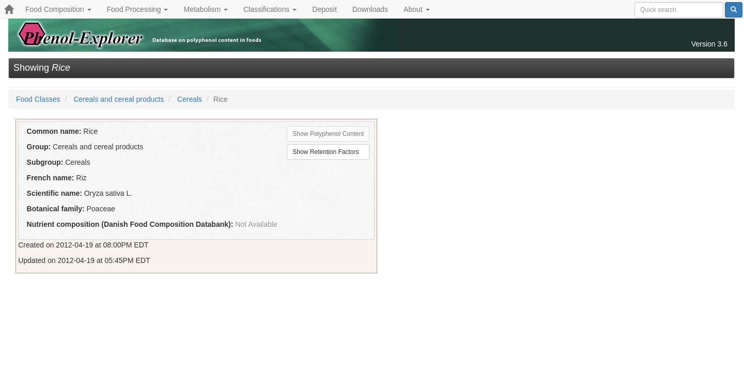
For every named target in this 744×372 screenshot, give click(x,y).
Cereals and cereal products (118, 99)
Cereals (189, 99)
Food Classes (38, 99)
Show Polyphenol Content (328, 133)
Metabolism (205, 9)
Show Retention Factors (325, 152)
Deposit (324, 9)
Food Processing (137, 9)
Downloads (370, 9)
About (416, 9)
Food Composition (58, 9)
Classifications (270, 9)
